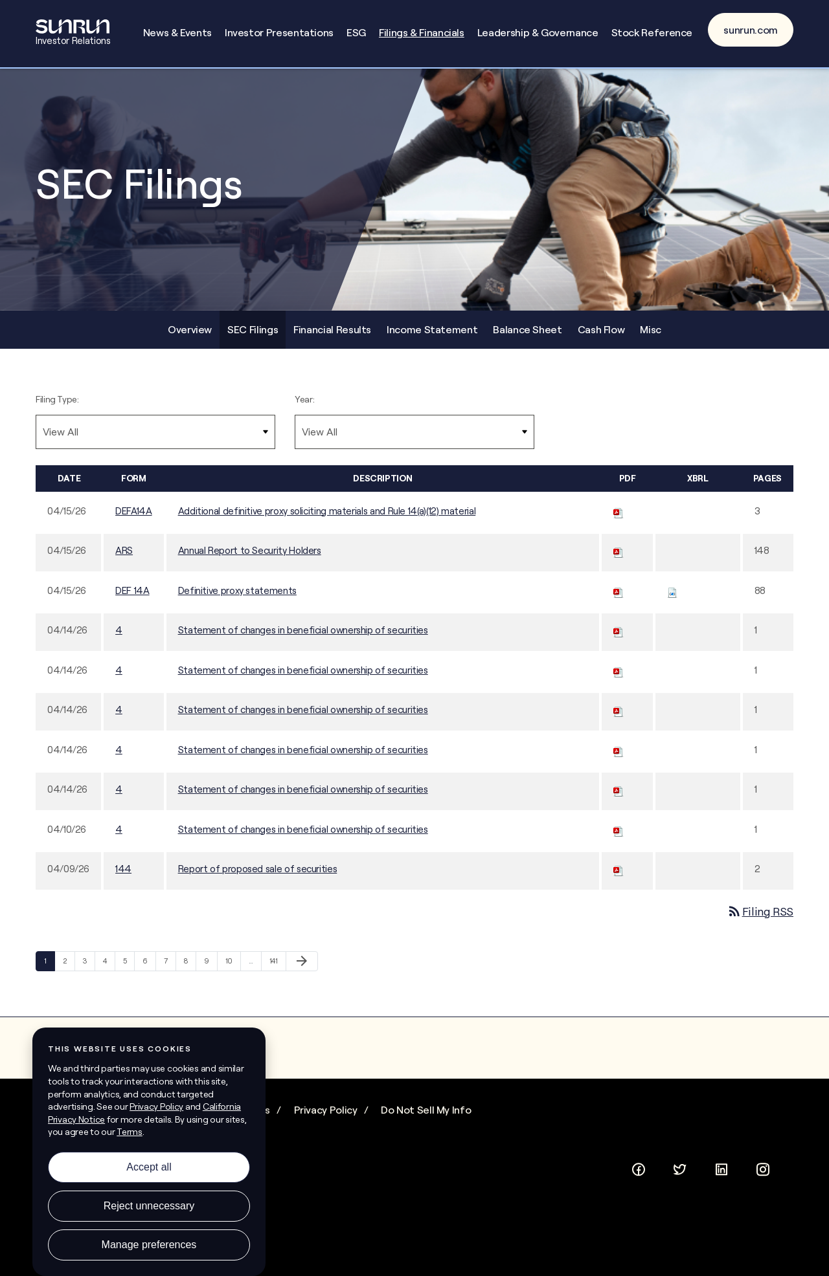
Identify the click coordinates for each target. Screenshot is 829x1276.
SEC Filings (252, 336)
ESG (356, 32)
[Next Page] (302, 968)
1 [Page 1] (49, 971)
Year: (304, 406)
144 (123, 876)
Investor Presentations (279, 32)
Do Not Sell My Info (426, 1117)
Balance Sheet (527, 336)
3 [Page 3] (88, 971)
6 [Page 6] (149, 971)
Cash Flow (601, 336)
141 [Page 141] (276, 971)
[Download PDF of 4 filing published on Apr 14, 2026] (618, 638)
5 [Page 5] (128, 971)
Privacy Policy (326, 1117)
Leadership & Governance (537, 32)
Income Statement (432, 336)
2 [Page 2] (69, 971)
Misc (650, 336)
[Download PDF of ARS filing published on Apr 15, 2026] (618, 558)
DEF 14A (132, 597)
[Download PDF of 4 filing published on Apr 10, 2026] (618, 836)
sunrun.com (750, 29)
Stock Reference (652, 32)
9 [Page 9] (210, 971)
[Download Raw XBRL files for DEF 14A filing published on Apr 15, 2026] (672, 597)
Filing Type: (57, 406)
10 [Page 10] (232, 971)
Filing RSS (760, 918)
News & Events (177, 32)
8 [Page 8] (189, 971)
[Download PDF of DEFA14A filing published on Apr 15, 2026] (618, 518)
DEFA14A (133, 518)
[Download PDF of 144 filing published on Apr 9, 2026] (618, 876)
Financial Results (332, 336)
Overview (190, 336)
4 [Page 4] (108, 971)
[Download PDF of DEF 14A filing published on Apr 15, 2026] (618, 597)
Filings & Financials (421, 32)
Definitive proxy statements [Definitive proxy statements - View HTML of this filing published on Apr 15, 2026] (237, 597)
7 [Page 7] (170, 971)
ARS (124, 558)
